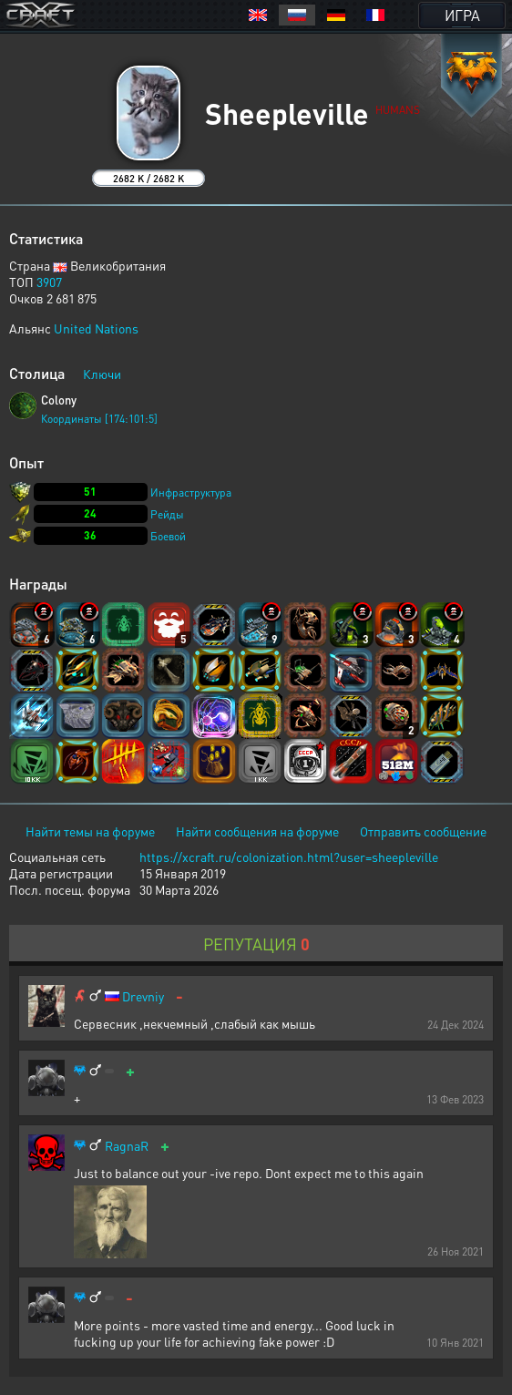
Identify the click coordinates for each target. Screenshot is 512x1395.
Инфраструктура (190, 492)
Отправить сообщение (423, 831)
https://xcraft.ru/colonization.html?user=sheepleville (288, 856)
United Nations (96, 328)
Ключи (102, 373)
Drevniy (143, 996)
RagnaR (126, 1146)
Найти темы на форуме (90, 831)
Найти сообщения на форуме (257, 831)
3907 (49, 281)
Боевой (168, 536)
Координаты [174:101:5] (99, 419)
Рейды (167, 514)
